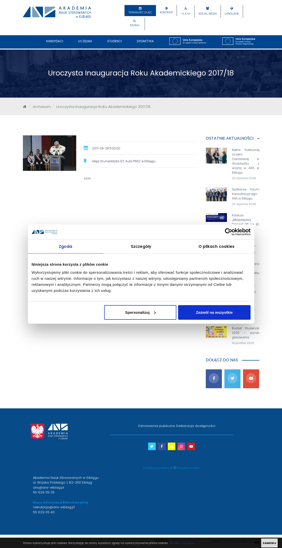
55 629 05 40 (44, 512)
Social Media (207, 14)
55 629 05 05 (44, 492)
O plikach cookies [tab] (216, 246)
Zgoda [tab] (65, 246)
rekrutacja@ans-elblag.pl (54, 507)
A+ (189, 14)
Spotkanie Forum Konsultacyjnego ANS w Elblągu (245, 194)
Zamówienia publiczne (156, 425)
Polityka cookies (188, 468)
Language (232, 14)
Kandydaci (54, 44)
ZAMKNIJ (269, 543)
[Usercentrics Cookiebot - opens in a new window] (229, 232)
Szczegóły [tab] (141, 246)
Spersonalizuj (140, 312)
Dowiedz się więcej (182, 543)
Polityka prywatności (158, 468)
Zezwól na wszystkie (214, 312)
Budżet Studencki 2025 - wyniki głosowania (245, 332)
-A (182, 14)
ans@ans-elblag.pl (48, 487)
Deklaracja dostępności (195, 425)
